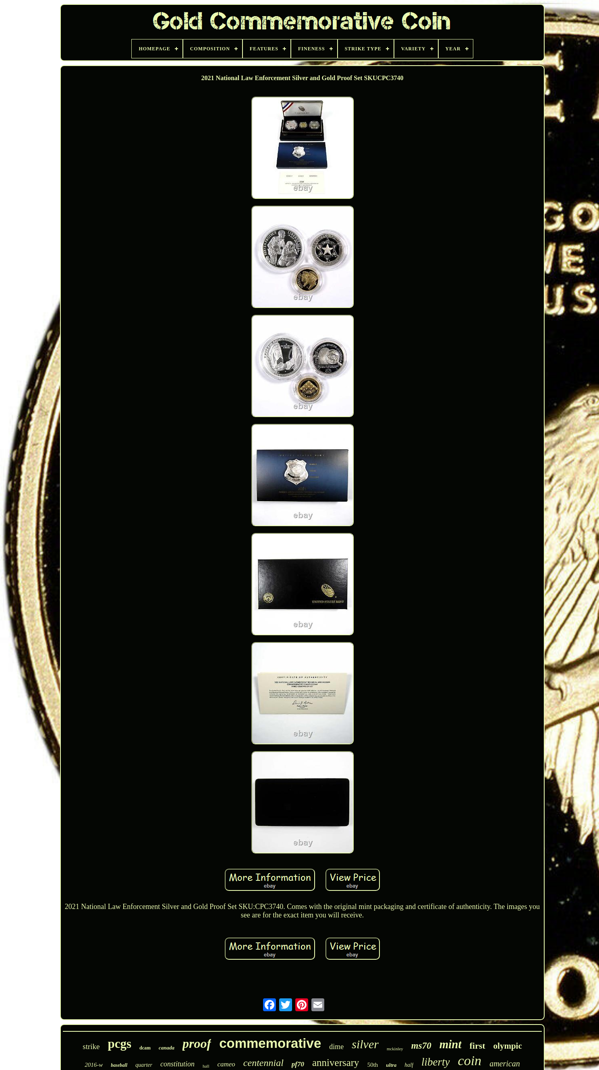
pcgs (119, 1044)
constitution (177, 1064)
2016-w (94, 1065)
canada (166, 1048)
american (504, 1063)
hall (206, 1066)
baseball (119, 1065)
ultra (391, 1065)
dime (336, 1047)
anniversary (335, 1062)
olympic (507, 1046)
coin (470, 1060)
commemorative (270, 1043)
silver (365, 1044)
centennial (263, 1063)
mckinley (395, 1048)
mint (450, 1044)
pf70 (298, 1064)
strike (91, 1046)
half (408, 1065)
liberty (435, 1062)
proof (196, 1043)
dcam (145, 1048)
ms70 (421, 1046)
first (477, 1046)
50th (372, 1065)
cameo (226, 1064)
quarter (143, 1065)
